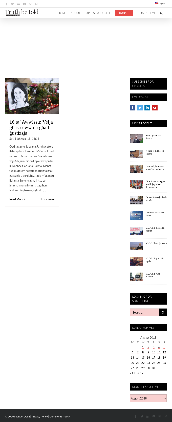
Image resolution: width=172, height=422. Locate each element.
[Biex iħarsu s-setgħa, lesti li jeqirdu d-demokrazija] (136, 185)
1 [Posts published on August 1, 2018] (143, 347)
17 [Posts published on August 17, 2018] (153, 357)
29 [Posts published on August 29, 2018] (143, 368)
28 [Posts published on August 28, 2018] (137, 368)
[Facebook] (132, 107)
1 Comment (47, 199)
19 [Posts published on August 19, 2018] (164, 357)
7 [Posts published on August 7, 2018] (138, 352)
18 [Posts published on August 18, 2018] (159, 357)
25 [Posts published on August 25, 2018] (159, 363)
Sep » (140, 373)
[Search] (163, 312)
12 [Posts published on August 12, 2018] (164, 352)
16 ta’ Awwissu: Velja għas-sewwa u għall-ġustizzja (31, 127)
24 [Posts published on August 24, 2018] (153, 363)
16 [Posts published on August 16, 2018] (148, 357)
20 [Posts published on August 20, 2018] (132, 363)
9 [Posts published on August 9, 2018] (148, 352)
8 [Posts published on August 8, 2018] (143, 352)
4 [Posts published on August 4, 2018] (159, 347)
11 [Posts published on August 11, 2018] (159, 352)
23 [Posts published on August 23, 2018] (148, 363)
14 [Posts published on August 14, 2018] (137, 357)
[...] (44, 190)
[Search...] (144, 312)
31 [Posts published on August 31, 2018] (153, 368)
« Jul (132, 373)
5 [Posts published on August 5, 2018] (164, 347)
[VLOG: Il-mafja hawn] (136, 247)
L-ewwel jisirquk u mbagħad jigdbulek (155, 167)
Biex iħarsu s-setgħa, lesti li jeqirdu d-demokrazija (155, 184)
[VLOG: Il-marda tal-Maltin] (136, 232)
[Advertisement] (86, 43)
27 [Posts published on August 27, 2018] (132, 368)
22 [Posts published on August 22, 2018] (143, 363)
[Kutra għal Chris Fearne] (136, 139)
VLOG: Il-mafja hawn (156, 243)
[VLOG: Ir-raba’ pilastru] (136, 278)
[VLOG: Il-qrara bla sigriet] (136, 262)
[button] (161, 12)
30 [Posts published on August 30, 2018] (148, 368)
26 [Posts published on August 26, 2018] (164, 363)
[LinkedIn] (147, 107)
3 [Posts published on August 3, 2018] (154, 347)
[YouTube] (155, 107)
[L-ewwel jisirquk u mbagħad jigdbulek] (136, 170)
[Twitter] (140, 107)
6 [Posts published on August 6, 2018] (132, 352)
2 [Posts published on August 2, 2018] (148, 347)
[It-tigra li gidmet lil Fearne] (136, 155)
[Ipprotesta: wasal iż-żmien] (136, 216)
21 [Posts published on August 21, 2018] (137, 363)
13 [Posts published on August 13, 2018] (132, 357)
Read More (16, 199)
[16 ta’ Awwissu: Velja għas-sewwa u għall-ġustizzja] (32, 96)
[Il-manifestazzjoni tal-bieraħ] (136, 201)
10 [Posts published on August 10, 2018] (153, 352)
